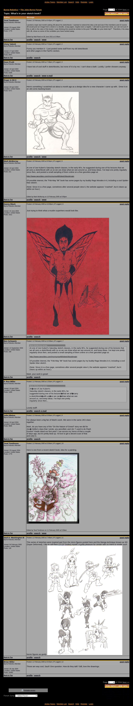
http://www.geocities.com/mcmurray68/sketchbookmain (50, 176)
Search (71, 2)
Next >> (125, 9)
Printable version (29, 690)
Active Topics (50, 2)
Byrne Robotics (11, 10)
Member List (62, 2)
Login (91, 2)
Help (77, 2)
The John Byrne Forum (31, 10)
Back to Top (8, 40)
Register (84, 2)
